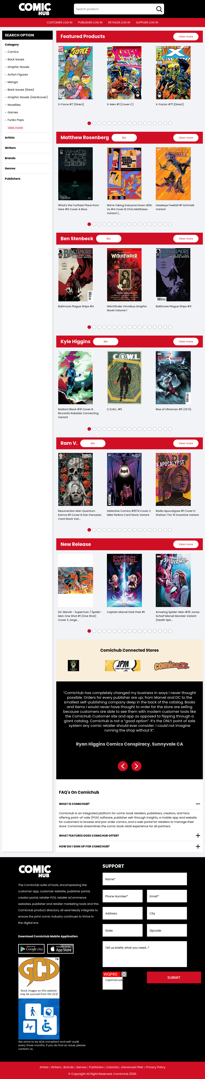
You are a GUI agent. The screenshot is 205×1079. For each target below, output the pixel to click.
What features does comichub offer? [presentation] (89, 836)
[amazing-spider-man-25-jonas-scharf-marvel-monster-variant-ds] (173, 580)
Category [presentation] (12, 45)
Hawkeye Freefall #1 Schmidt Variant (175, 207)
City (152, 913)
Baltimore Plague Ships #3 (173, 306)
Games (13, 112)
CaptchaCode (115, 980)
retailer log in (119, 22)
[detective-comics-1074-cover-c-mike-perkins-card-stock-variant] (124, 479)
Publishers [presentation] (12, 179)
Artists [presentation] (10, 138)
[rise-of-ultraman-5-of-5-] (173, 377)
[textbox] (119, 9)
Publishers (96, 1067)
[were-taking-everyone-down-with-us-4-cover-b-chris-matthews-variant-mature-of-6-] (124, 173)
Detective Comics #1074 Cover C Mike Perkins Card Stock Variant (129, 513)
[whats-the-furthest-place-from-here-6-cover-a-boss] (75, 173)
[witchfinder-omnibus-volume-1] (124, 274)
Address (111, 913)
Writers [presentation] (10, 148)
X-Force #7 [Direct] (71, 104)
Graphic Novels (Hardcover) (28, 97)
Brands (68, 1067)
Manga (13, 82)
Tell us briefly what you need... (127, 948)
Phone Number (116, 896)
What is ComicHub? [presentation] (74, 804)
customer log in (59, 22)
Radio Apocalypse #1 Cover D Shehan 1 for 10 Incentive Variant (177, 513)
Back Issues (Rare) (21, 90)
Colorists (112, 1067)
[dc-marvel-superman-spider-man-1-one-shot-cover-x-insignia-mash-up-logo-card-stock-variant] (75, 580)
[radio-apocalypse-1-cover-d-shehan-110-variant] (173, 479)
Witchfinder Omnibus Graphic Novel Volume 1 (127, 308)
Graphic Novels (18, 67)
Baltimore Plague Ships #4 (76, 306)
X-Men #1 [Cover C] (120, 104)
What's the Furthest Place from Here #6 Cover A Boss (78, 207)
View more (15, 127)
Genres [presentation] (10, 168)
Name (110, 879)
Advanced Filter (132, 1067)
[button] (89, 123)
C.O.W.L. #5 (114, 409)
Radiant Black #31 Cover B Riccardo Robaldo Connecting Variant (78, 413)
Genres (81, 1067)
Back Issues (16, 59)
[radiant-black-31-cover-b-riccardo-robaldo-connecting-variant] (75, 377)
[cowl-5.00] (124, 377)
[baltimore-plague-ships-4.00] (75, 274)
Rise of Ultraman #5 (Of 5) (173, 409)
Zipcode (155, 930)
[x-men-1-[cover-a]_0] (124, 72)
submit (173, 977)
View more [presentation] (186, 36)
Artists (44, 1067)
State (109, 930)
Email (154, 896)
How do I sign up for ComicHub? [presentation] (84, 846)
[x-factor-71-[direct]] (173, 72)
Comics (13, 52)
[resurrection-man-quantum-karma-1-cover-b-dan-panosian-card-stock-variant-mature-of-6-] (75, 479)
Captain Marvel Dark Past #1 (126, 612)
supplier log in (147, 22)
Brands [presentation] (10, 158)
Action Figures (18, 74)
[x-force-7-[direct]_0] (75, 72)
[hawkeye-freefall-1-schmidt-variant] (173, 173)
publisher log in (90, 22)
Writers (56, 1067)
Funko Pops (16, 120)
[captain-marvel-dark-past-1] (124, 580)
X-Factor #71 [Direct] (170, 104)
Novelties (14, 105)
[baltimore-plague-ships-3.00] (173, 274)
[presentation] (186, 36)
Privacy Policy (155, 1067)
